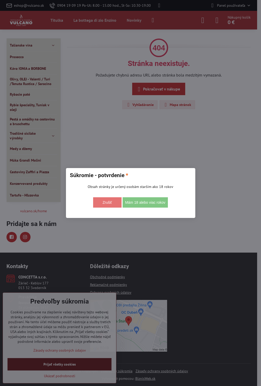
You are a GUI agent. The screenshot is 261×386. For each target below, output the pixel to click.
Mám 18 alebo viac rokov (145, 202)
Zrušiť (107, 202)
